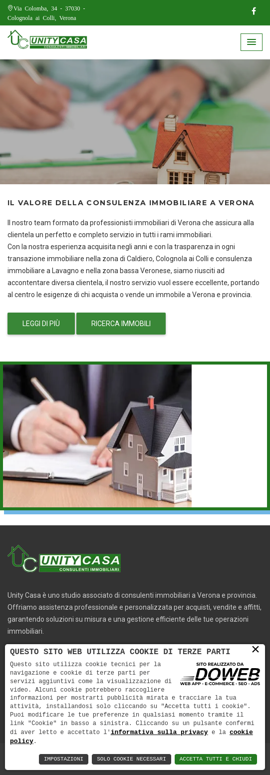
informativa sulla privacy (159, 731)
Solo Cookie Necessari (131, 759)
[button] (252, 42)
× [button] (255, 650)
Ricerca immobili (121, 324)
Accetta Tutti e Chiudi (216, 759)
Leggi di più (41, 324)
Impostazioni (63, 759)
